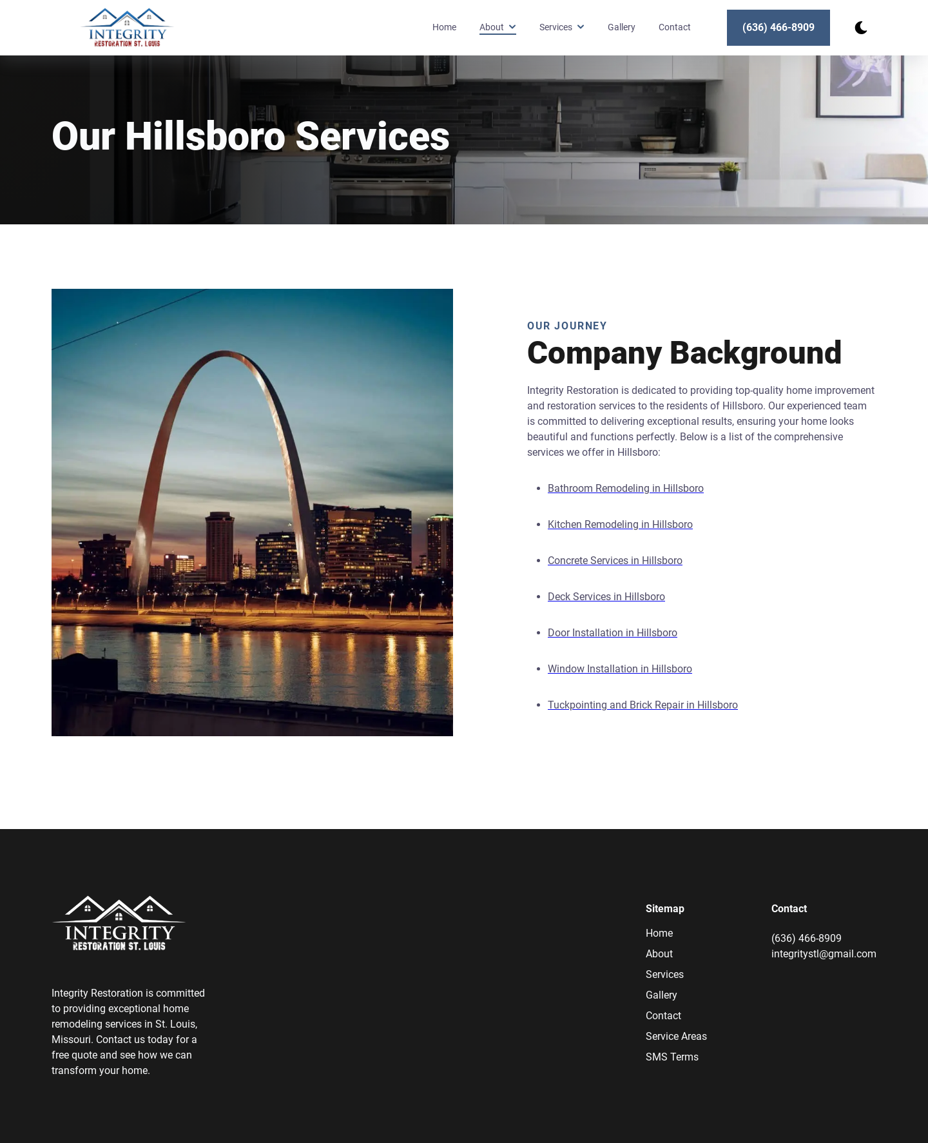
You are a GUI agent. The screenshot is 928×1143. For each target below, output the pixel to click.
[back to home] (128, 27)
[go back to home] (119, 925)
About (659, 954)
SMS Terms (672, 1057)
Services (665, 974)
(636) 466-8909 (778, 27)
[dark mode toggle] (861, 27)
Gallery (621, 27)
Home (444, 27)
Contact (675, 27)
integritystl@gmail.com (823, 954)
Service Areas (676, 1036)
